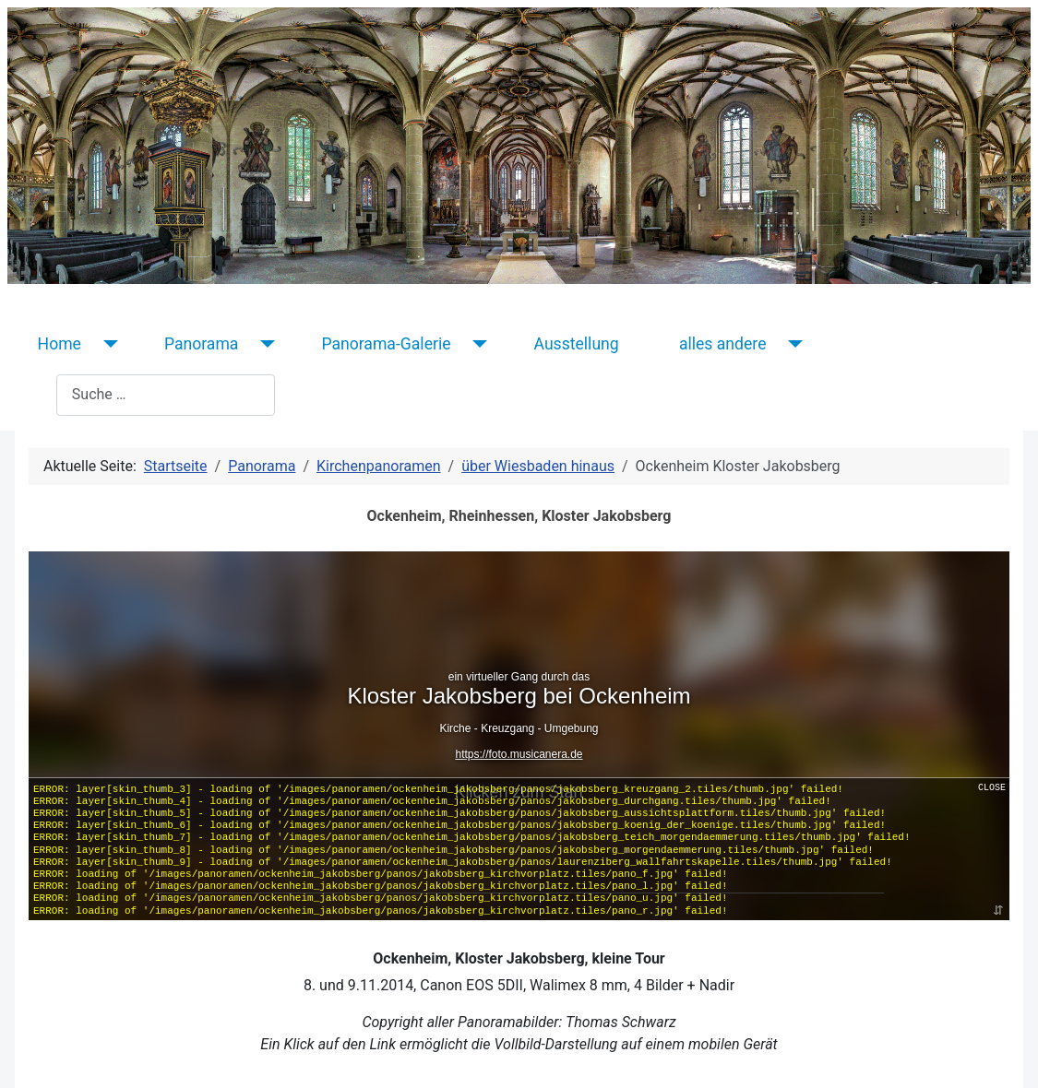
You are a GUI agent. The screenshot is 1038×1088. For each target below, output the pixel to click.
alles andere (723, 344)
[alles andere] (791, 344)
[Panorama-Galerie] (476, 344)
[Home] (106, 344)
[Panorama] (263, 344)
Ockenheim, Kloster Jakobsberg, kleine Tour (518, 958)
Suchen (31, 394)
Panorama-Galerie (385, 344)
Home (59, 344)
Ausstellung (576, 344)
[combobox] (165, 395)
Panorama (201, 344)
